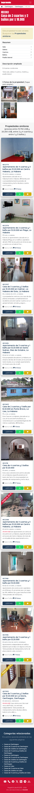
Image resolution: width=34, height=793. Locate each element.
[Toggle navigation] (30, 2)
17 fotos (17, 483)
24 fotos (17, 248)
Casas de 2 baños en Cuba (13, 770)
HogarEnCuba (6, 2)
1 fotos (16, 427)
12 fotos (17, 368)
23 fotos (17, 598)
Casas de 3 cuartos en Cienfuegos (16, 746)
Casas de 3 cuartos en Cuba (13, 768)
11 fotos (17, 189)
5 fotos (16, 542)
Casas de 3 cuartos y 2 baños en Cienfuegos (15, 752)
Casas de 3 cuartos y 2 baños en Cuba (17, 773)
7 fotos (16, 655)
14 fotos (17, 716)
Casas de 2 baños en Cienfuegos (15, 749)
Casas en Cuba (9, 766)
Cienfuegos (9, 6)
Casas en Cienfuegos (11, 744)
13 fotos (17, 307)
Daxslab (25, 790)
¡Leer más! (9, 194)
